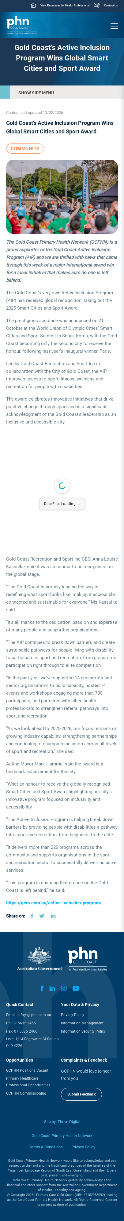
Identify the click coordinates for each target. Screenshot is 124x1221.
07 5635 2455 (24, 1023)
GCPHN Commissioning (26, 1093)
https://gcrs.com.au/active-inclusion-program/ (54, 903)
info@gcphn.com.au (34, 1015)
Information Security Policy (83, 1031)
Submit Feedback (81, 1094)
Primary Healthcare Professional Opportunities (28, 1081)
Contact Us (111, 5)
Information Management (82, 1023)
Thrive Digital (69, 1121)
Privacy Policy (72, 1015)
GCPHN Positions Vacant (27, 1070)
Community (25, 148)
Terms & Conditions (46, 1147)
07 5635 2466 (25, 1031)
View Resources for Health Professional (64, 5)
